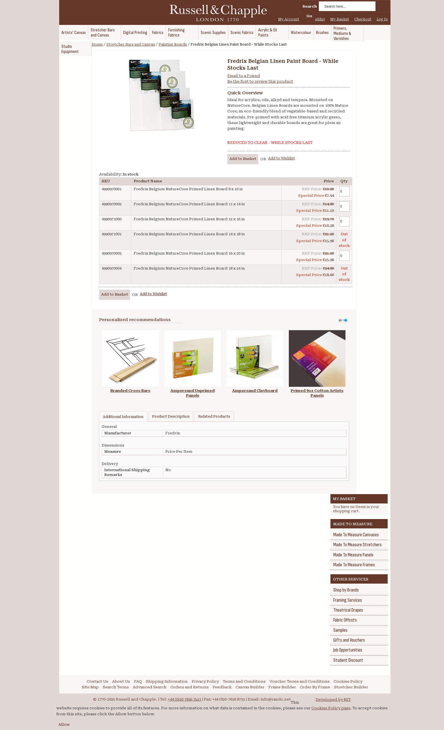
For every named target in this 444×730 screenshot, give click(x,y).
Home (97, 44)
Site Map (90, 687)
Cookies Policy (348, 681)
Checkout (363, 19)
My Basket (339, 19)
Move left (345, 320)
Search (309, 6)
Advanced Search (149, 687)
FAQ (138, 681)
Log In (382, 19)
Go (309, 16)
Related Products (214, 417)
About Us (121, 681)
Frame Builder (282, 687)
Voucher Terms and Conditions (300, 681)
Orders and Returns (189, 687)
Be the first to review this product (260, 81)
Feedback (222, 687)
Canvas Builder (250, 687)
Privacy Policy (205, 681)
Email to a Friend (243, 76)
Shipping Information (167, 681)
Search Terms (116, 687)
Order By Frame (315, 687)
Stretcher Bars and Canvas (130, 44)
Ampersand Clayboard (255, 391)
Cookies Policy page (331, 708)
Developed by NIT (333, 699)
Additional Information (123, 417)
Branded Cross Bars (130, 391)
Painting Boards (173, 44)
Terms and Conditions (244, 681)
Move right (340, 320)
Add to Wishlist (281, 158)
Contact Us (97, 681)
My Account (288, 19)
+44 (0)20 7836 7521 (184, 699)
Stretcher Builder (351, 687)
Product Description (170, 417)
